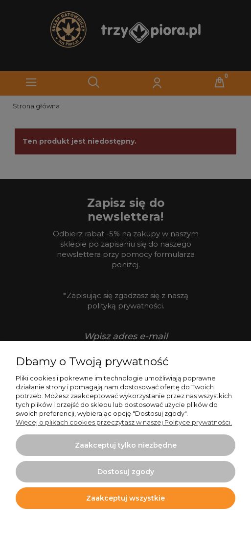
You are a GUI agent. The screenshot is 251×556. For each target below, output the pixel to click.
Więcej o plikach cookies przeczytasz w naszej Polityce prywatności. (124, 422)
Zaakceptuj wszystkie (125, 498)
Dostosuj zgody (125, 471)
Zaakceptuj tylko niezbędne (126, 445)
